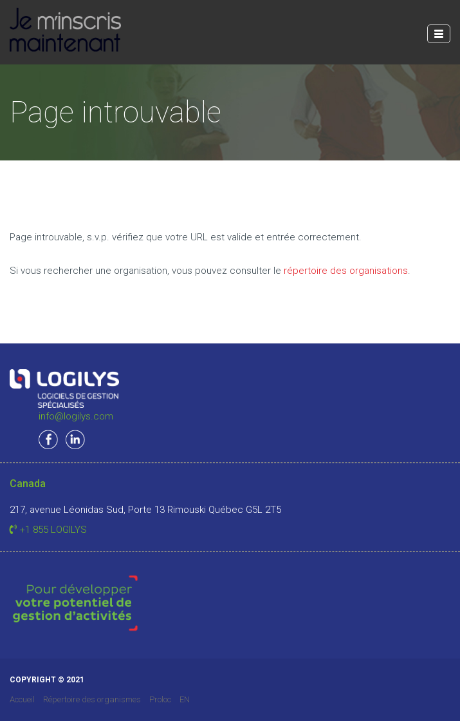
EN (184, 699)
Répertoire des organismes (92, 699)
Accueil (22, 699)
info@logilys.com (76, 416)
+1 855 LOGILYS (48, 529)
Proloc (160, 699)
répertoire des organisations (346, 270)
